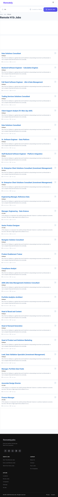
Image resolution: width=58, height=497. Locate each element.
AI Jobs (5, 487)
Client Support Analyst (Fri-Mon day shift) (17, 111)
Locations (5, 476)
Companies (6, 481)
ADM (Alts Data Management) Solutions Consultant (21, 283)
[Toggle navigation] (53, 2)
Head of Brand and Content (12, 311)
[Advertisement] (29, 27)
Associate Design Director (11, 383)
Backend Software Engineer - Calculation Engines (20, 68)
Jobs (5, 14)
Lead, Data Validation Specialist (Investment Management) (23, 354)
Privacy (48, 494)
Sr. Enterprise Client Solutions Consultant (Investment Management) (27, 168)
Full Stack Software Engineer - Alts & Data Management (22, 82)
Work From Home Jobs (8, 465)
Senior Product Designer (11, 225)
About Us (32, 460)
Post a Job (33, 465)
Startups (5, 484)
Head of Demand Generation (12, 326)
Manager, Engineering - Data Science (15, 211)
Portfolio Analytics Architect (12, 297)
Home (1, 14)
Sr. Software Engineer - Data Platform (15, 139)
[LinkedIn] (12, 451)
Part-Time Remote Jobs (9, 460)
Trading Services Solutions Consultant (16, 96)
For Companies (34, 468)
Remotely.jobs (9, 440)
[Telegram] (16, 451)
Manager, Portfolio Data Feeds (13, 369)
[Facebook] (5, 451)
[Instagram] (19, 451)
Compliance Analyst (9, 268)
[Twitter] (9, 451)
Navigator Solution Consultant (13, 240)
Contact (32, 462)
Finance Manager (8, 397)
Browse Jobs (6, 478)
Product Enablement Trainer (12, 254)
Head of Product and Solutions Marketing (17, 340)
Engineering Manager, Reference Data (15, 197)
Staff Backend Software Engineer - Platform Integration (22, 154)
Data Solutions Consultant (11, 53)
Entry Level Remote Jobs (9, 462)
